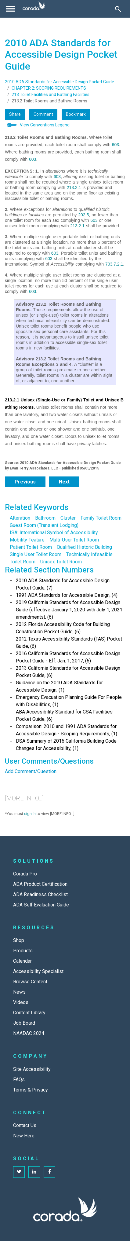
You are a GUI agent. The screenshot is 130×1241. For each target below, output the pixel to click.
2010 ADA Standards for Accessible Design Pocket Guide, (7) (63, 584)
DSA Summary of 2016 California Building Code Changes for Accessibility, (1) (66, 744)
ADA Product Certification (40, 884)
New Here (23, 1136)
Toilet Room (22, 562)
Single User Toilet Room (35, 554)
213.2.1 (74, 187)
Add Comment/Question (30, 771)
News (19, 992)
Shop (18, 940)
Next (64, 482)
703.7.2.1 (114, 264)
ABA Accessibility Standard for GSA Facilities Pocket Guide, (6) (64, 715)
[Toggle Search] (118, 9)
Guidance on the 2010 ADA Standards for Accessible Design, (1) (59, 686)
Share (15, 114)
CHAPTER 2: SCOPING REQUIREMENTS (49, 88)
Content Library (29, 1013)
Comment (43, 114)
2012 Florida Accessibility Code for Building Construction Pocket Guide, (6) (63, 627)
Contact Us (24, 1125)
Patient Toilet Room (31, 547)
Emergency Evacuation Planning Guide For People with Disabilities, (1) (69, 700)
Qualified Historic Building (84, 547)
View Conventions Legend (45, 124)
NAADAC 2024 (28, 1033)
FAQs (19, 1079)
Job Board (24, 1023)
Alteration (20, 518)
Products (23, 951)
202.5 (83, 214)
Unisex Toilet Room (61, 562)
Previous (25, 482)
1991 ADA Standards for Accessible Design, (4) (66, 595)
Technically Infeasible (89, 554)
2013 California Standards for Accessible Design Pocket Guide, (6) (68, 671)
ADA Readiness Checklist (40, 894)
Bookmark (76, 114)
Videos (20, 1002)
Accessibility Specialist (38, 971)
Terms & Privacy (30, 1090)
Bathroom (45, 518)
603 (115, 144)
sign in (30, 813)
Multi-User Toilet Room (74, 540)
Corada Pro (25, 874)
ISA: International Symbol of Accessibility (54, 532)
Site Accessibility (32, 1069)
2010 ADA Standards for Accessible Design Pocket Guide (59, 81)
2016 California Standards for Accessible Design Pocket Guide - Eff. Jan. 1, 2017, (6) (68, 657)
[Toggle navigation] (10, 8)
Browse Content (30, 982)
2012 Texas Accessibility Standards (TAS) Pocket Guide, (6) (69, 642)
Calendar (22, 961)
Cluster (68, 518)
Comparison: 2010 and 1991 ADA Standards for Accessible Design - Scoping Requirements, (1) (66, 730)
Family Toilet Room (101, 518)
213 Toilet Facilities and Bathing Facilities (50, 94)
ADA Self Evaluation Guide (41, 905)
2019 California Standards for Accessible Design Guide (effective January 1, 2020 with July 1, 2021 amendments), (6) (69, 610)
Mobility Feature (27, 540)
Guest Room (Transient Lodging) (44, 525)
